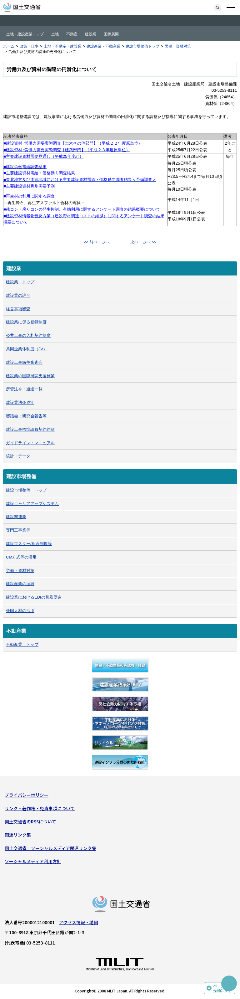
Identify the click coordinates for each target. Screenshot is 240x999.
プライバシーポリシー (26, 795)
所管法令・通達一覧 (24, 389)
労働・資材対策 (178, 46)
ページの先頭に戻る (222, 988)
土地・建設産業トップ (25, 34)
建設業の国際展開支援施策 (30, 375)
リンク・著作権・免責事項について (40, 808)
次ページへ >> (143, 242)
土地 (55, 34)
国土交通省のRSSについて (30, 821)
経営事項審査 (18, 308)
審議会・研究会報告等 (26, 416)
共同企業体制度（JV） (26, 349)
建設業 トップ (20, 282)
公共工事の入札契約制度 (28, 335)
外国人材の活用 (20, 610)
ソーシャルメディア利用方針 (33, 861)
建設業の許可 (18, 295)
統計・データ (18, 456)
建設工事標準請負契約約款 (30, 429)
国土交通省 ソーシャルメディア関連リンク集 (50, 848)
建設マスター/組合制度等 (29, 543)
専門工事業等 (18, 530)
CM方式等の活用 (21, 557)
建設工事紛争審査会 (24, 362)
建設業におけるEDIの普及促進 (34, 597)
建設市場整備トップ (142, 46)
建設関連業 (16, 516)
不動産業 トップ (22, 644)
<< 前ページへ (97, 242)
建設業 (90, 34)
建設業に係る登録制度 (26, 322)
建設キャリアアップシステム (32, 503)
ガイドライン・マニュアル (30, 442)
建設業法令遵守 (20, 402)
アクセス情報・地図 (78, 922)
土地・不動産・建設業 (62, 46)
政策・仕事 (29, 46)
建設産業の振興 (20, 583)
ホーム (8, 46)
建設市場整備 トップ (26, 490)
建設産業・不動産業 (103, 46)
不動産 (72, 34)
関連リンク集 (18, 835)
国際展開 (111, 34)
